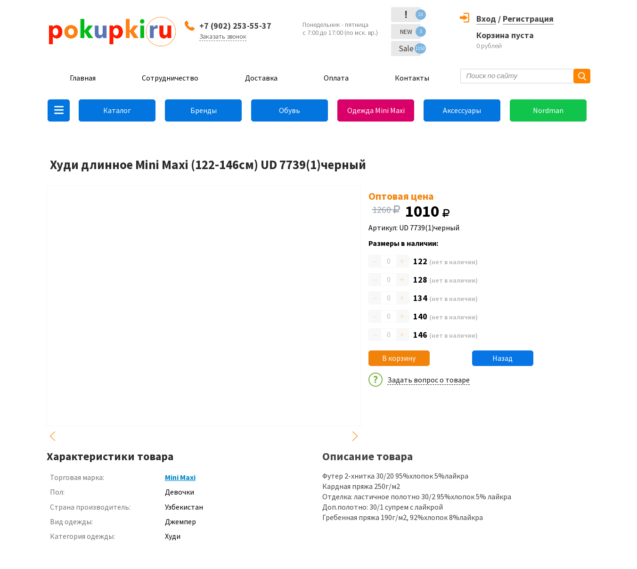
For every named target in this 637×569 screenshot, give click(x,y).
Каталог (117, 110)
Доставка (261, 77)
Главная (83, 77)
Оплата (336, 77)
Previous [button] (52, 436)
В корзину (399, 358)
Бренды (203, 110)
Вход (486, 18)
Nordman (548, 110)
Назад (502, 358)
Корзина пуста (505, 35)
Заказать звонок (222, 36)
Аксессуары (462, 110)
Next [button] (355, 436)
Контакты (412, 77)
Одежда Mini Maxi (376, 110)
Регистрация (528, 18)
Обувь (289, 110)
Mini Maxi (180, 477)
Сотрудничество (170, 77)
